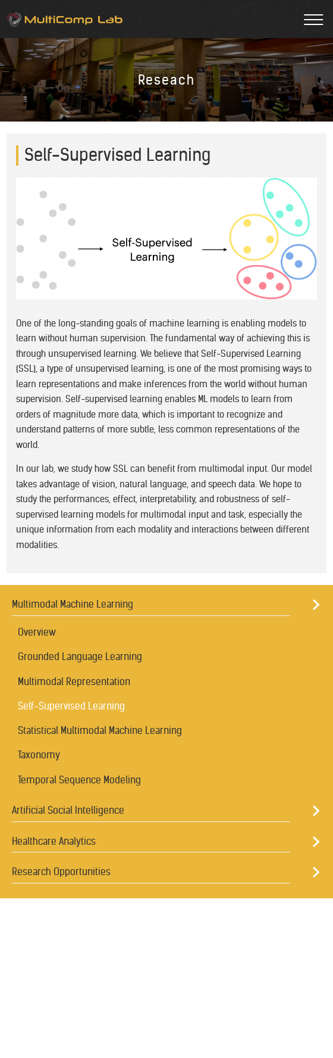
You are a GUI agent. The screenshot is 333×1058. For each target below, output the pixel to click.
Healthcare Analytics (54, 841)
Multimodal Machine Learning (72, 604)
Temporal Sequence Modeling (79, 780)
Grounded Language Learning (80, 656)
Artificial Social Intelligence (68, 810)
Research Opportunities (61, 871)
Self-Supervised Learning (71, 706)
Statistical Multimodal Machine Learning (100, 730)
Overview (37, 632)
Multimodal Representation (74, 681)
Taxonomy (39, 755)
